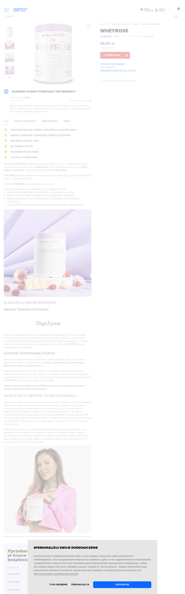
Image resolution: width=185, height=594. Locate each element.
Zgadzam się (122, 584)
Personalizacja (80, 584)
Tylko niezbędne (58, 584)
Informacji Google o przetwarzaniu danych (56, 573)
